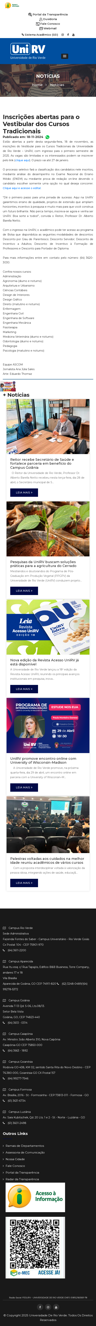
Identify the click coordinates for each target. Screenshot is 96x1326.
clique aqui (22, 160)
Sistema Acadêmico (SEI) (40, 34)
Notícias (57, 85)
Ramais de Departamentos (23, 1146)
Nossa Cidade (14, 1159)
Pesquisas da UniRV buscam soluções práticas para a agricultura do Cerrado (43, 564)
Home (39, 85)
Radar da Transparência (21, 1179)
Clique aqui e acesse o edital (22, 188)
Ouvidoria (48, 19)
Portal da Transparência (48, 14)
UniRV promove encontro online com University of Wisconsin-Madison (43, 761)
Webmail (48, 28)
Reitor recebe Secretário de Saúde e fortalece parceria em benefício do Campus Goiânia (42, 464)
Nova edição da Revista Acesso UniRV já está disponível (44, 662)
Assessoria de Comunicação (24, 1152)
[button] (64, 56)
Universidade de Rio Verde (48, 1315)
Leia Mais (24, 492)
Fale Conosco (48, 23)
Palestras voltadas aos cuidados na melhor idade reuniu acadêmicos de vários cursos (47, 861)
